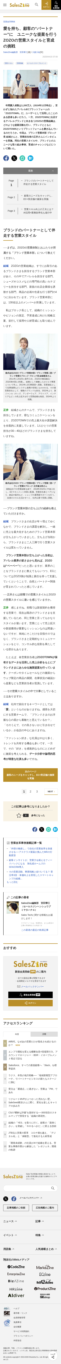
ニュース (10, 1221)
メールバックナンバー (30, 986)
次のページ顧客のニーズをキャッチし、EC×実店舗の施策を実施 (30, 775)
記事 (39, 1221)
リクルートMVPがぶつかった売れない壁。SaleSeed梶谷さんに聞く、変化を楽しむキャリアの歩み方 (32, 1102)
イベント (10, 1235)
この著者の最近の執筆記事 (34, 930)
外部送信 (17, 1340)
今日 (17, 1034)
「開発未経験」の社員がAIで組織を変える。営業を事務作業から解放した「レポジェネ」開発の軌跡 (32, 1146)
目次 (41, 170)
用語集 (9, 1249)
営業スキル (9, 63)
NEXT (52, 791)
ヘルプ (16, 1308)
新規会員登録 (29, 995)
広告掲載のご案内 (45, 1207)
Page (11, 197)
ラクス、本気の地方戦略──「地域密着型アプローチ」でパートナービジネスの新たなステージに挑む (32, 1078)
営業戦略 (20, 63)
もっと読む (12, 882)
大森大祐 (36, 52)
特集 (39, 1235)
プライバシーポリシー (23, 1336)
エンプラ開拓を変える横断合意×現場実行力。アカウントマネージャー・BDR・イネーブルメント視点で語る (33, 1055)
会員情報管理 (19, 1318)
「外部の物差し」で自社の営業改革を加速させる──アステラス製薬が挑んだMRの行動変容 (30, 852)
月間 (44, 1034)
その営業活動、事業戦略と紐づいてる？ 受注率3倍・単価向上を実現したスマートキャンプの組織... (31, 875)
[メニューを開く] (5, 5)
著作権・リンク (20, 1313)
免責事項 (17, 1322)
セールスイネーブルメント (37, 63)
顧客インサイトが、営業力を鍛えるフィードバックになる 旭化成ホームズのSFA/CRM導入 (30, 863)
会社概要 (17, 1327)
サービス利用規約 (21, 1331)
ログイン (30, 1003)
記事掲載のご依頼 (16, 1207)
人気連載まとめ (46, 1249)
